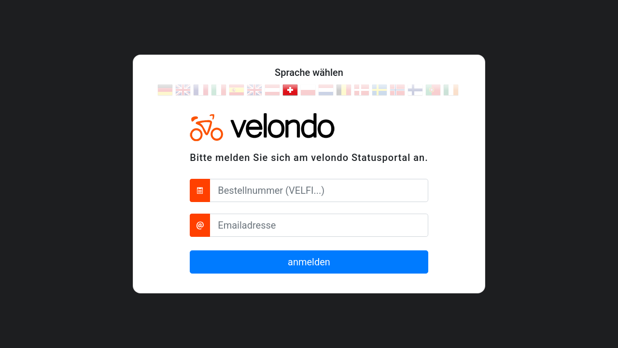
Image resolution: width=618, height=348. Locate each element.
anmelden (309, 262)
